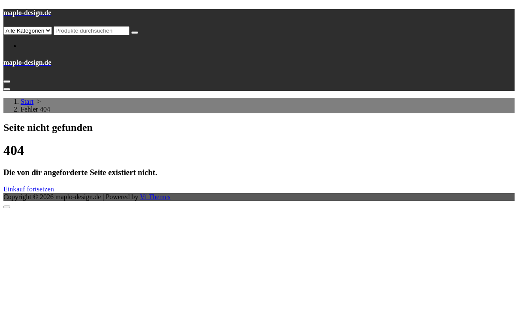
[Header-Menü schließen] (6, 89)
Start (27, 101)
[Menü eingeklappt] (6, 81)
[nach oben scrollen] (6, 207)
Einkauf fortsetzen (28, 189)
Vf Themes (155, 196)
